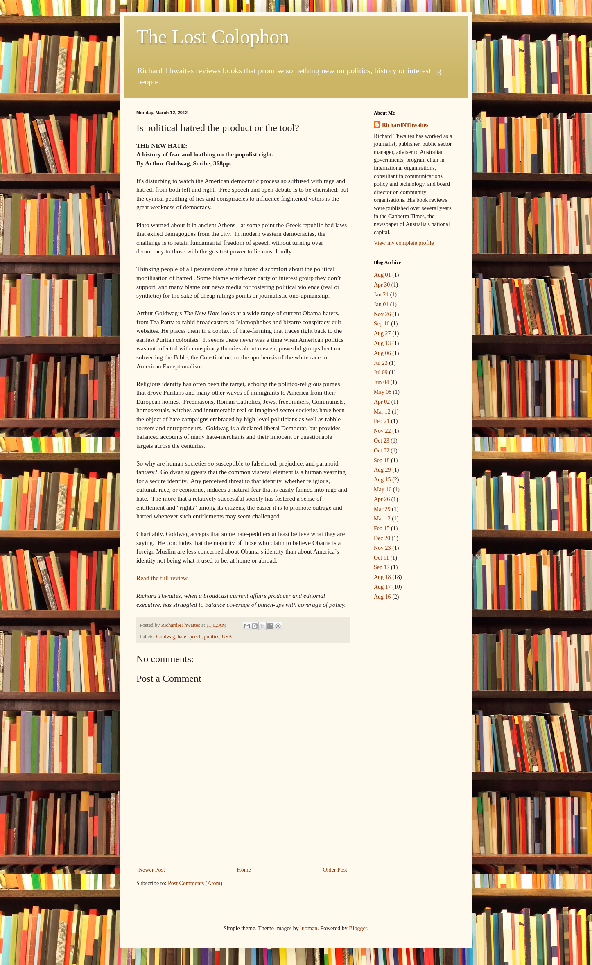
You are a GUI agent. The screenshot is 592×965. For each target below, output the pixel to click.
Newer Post (151, 870)
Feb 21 (382, 421)
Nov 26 (382, 314)
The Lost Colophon (212, 36)
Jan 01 (381, 304)
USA (227, 637)
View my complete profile (404, 243)
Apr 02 (382, 402)
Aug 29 (382, 470)
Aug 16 (382, 597)
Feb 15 (382, 528)
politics (211, 637)
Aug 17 (382, 587)
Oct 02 (381, 450)
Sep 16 (382, 324)
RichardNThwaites (405, 125)
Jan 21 (381, 295)
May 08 (382, 392)
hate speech (189, 637)
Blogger (358, 928)
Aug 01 (382, 275)
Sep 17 (382, 567)
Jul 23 (381, 363)
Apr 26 (382, 499)
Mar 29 (382, 509)
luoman (308, 928)
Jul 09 (381, 372)
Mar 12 (382, 412)
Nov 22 (382, 431)
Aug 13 (382, 343)
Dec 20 (382, 538)
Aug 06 (382, 353)
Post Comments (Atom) (195, 883)
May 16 (382, 489)
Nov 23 (382, 548)
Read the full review (162, 577)
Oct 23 (381, 441)
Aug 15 (382, 480)
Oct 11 (381, 558)
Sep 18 (382, 460)
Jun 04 (381, 382)
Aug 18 (382, 577)
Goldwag (165, 637)
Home (244, 870)
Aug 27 (382, 333)
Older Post (335, 870)
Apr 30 (382, 285)
